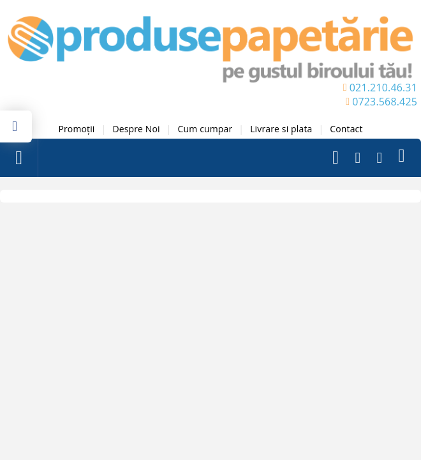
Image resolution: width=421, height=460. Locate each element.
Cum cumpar (205, 129)
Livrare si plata (281, 129)
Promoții (76, 129)
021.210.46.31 (383, 87)
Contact (346, 129)
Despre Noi (135, 129)
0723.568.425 (384, 102)
